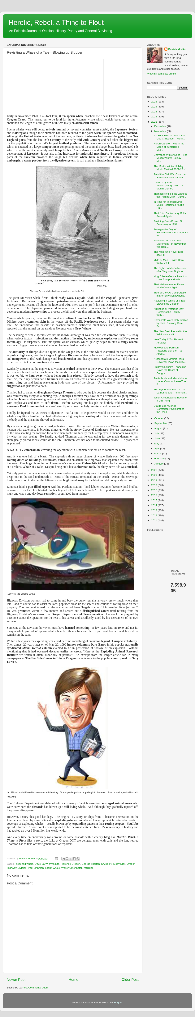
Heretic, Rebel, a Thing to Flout (56, 22)
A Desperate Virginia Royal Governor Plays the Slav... (170, 360)
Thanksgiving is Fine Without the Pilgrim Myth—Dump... (170, 195)
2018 (154, 485)
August (158, 428)
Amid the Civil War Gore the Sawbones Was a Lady (170, 176)
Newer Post (16, 980)
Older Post (130, 980)
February (159, 458)
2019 (154, 480)
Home (73, 980)
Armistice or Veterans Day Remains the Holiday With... (169, 311)
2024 (154, 111)
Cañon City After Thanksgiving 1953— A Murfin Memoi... (168, 185)
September (161, 423)
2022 (154, 121)
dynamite (54, 863)
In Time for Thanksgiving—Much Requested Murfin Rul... (169, 204)
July (157, 433)
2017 (154, 490)
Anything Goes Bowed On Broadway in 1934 (168, 223)
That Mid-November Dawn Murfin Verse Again (169, 286)
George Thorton (91, 863)
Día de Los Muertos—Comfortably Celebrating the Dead (169, 408)
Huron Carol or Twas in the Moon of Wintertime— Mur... (169, 146)
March (158, 453)
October (159, 418)
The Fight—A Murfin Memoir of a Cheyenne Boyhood (170, 270)
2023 (154, 116)
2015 (154, 500)
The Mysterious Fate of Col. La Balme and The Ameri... (170, 391)
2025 (154, 106)
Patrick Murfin (176, 49)
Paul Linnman (36, 867)
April (157, 448)
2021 (154, 470)
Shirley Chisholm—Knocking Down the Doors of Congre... (170, 370)
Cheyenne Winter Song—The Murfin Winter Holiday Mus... (170, 157)
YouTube (88, 867)
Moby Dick (119, 863)
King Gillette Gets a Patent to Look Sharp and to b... (170, 278)
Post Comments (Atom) (36, 987)
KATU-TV (106, 863)
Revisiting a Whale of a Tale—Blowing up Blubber (171, 302)
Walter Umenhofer (71, 867)
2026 (154, 101)
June (157, 438)
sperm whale (52, 867)
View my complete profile (161, 73)
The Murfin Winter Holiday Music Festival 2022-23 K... (171, 168)
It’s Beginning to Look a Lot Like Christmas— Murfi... (169, 137)
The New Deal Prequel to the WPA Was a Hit (170, 333)
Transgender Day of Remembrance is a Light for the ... (171, 232)
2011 (154, 520)
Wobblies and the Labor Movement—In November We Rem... (170, 243)
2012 (154, 515)
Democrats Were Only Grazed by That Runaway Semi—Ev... (171, 323)
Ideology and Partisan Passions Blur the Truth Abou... (168, 350)
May (157, 443)
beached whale (24, 863)
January (159, 463)
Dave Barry (41, 863)
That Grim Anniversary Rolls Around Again (170, 215)
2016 (154, 495)
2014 (154, 505)
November (160, 131)
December (160, 126)
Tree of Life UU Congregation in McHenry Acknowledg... (170, 294)
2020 (154, 475)
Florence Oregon (70, 863)
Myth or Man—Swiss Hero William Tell (169, 262)
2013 (154, 510)
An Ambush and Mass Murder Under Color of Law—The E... (171, 381)
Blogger (118, 1002)
